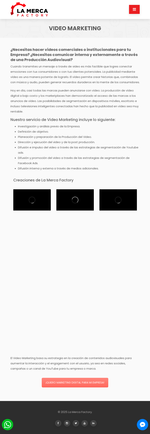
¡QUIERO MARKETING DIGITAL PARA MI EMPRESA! (75, 382)
